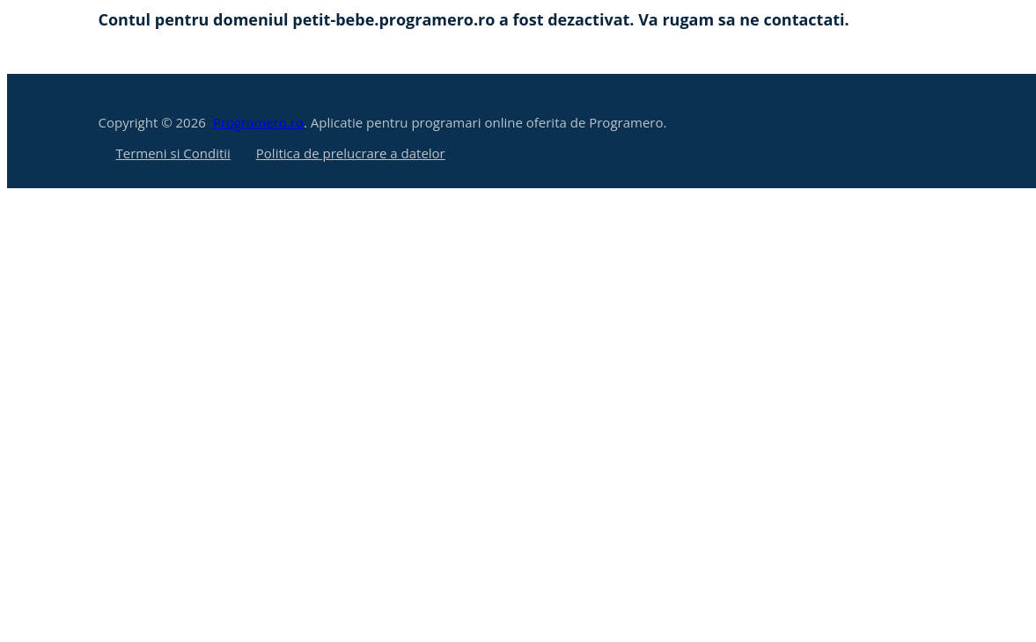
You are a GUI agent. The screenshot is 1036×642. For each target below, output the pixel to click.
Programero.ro (258, 122)
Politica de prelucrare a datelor (350, 153)
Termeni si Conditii (173, 153)
